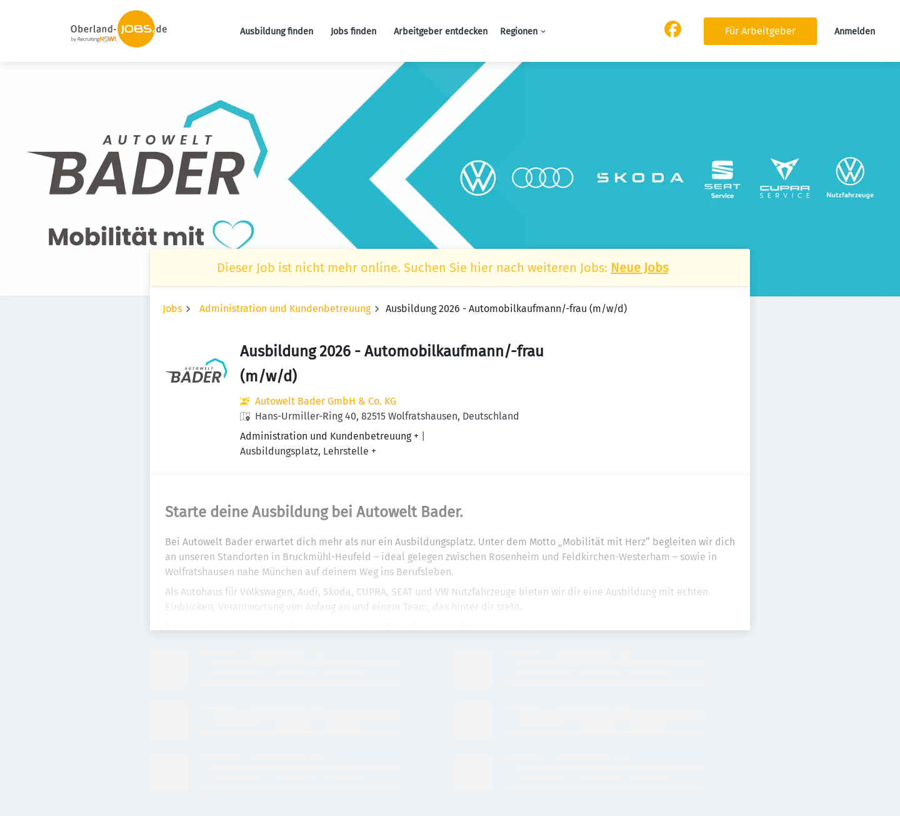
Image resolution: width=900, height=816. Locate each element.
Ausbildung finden (276, 31)
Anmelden (854, 31)
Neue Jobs (639, 267)
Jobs (172, 309)
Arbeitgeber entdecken (441, 31)
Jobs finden (353, 31)
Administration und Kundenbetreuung (285, 309)
